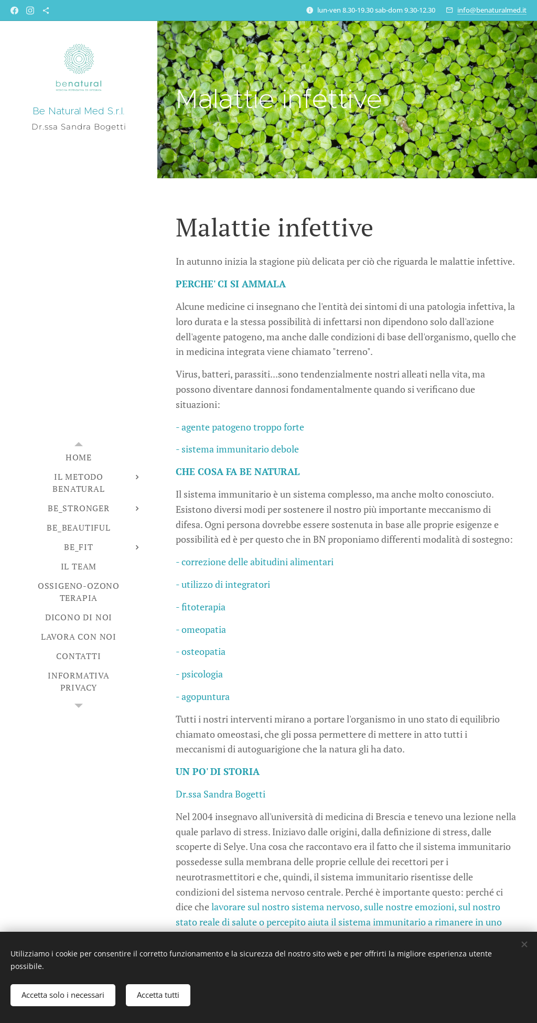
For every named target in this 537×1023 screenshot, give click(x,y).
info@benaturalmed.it (492, 10)
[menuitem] (78, 457)
